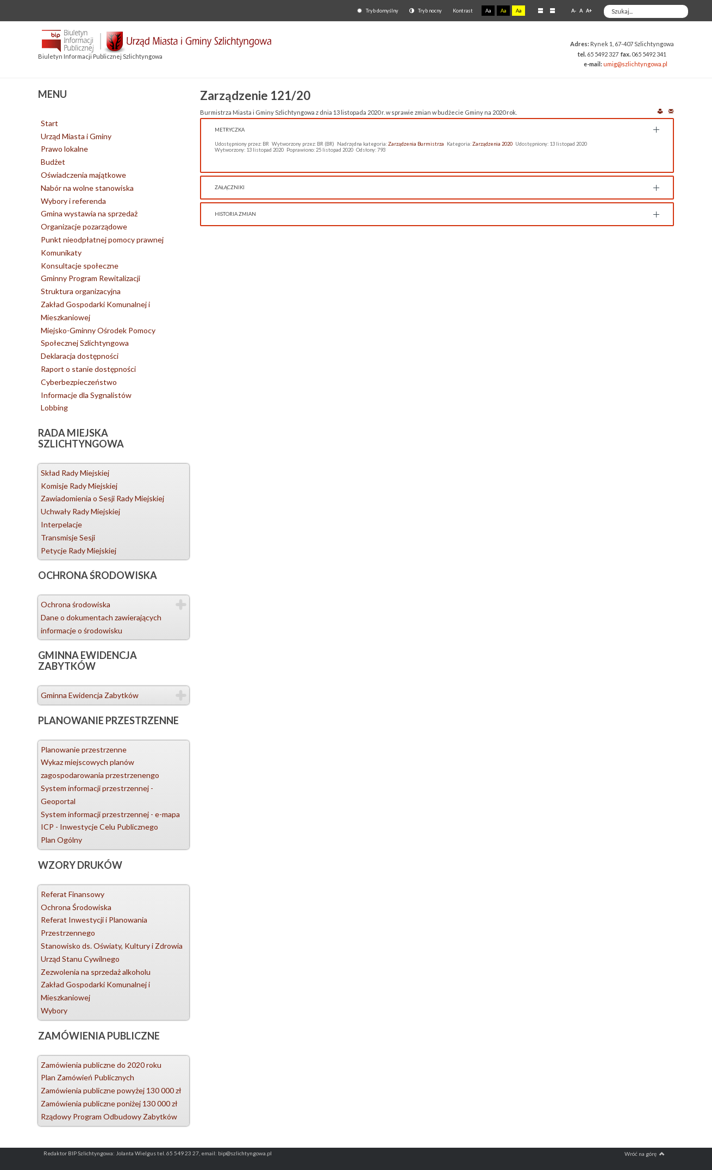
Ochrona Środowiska (76, 907)
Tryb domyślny (377, 10)
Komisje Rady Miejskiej (79, 485)
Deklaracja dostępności (79, 355)
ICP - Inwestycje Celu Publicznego (99, 826)
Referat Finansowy (72, 894)
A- (573, 11)
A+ (589, 11)
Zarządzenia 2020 (492, 144)
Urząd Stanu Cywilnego (80, 958)
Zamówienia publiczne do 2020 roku (101, 1064)
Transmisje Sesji (68, 537)
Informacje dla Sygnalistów (86, 395)
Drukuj (660, 111)
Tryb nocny (425, 10)
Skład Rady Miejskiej (75, 472)
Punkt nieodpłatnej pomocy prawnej (102, 239)
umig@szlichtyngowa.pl (635, 63)
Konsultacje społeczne (79, 265)
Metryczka (230, 130)
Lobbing (54, 407)
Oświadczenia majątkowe (83, 174)
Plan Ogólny (61, 839)
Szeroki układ (552, 10)
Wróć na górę (644, 1153)
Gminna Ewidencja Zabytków (90, 695)
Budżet (53, 161)
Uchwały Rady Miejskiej (80, 511)
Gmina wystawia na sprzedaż (89, 213)
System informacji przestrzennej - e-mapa (110, 814)
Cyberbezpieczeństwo (79, 382)
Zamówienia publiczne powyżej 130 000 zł (111, 1090)
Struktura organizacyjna (81, 291)
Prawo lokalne (64, 148)
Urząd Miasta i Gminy (76, 136)
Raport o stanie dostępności (88, 369)
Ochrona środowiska (75, 604)
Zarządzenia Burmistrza (416, 144)
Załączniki (230, 187)
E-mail (671, 111)
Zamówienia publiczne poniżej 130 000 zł (109, 1103)
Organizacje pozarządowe (84, 226)
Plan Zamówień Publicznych (87, 1077)
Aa (488, 11)
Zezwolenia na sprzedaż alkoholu (96, 971)
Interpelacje (61, 524)
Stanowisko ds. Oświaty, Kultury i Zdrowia (112, 945)
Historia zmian (235, 214)
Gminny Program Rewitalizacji (90, 278)
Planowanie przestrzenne (84, 749)
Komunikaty (61, 252)
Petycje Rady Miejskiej (78, 550)
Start (49, 123)
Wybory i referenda (73, 201)
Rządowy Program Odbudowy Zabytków (109, 1116)
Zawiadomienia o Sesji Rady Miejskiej (102, 498)
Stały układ (540, 10)
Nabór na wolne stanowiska (87, 187)
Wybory (54, 1010)
